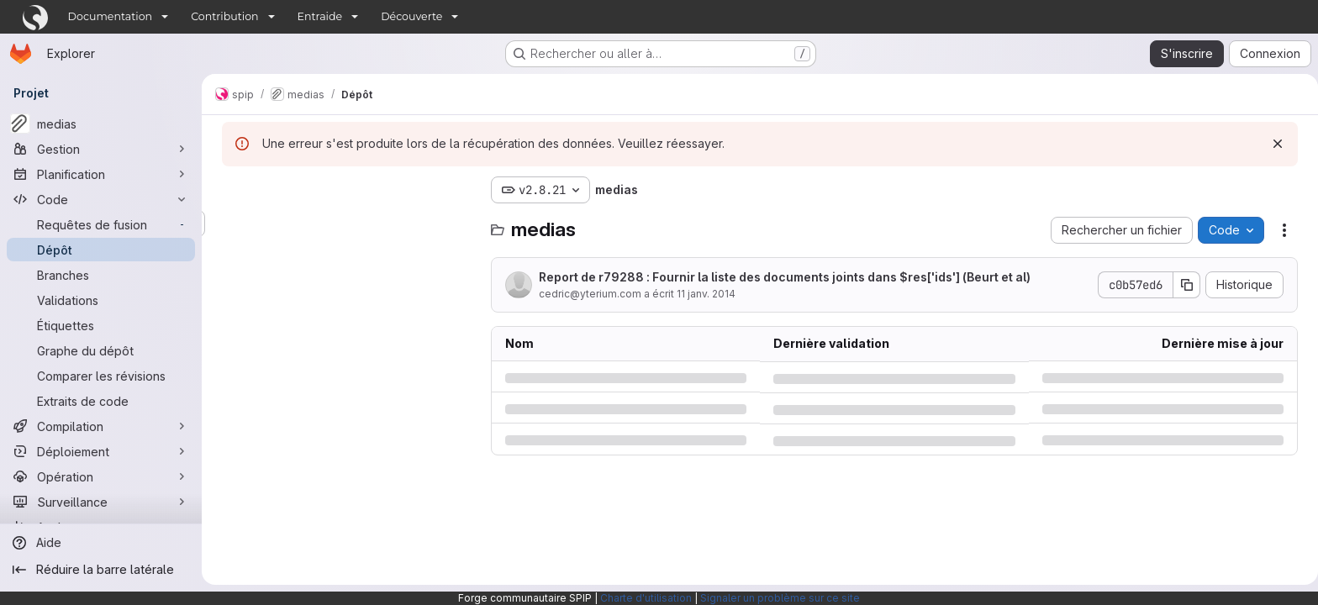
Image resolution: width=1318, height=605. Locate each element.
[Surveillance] (101, 501)
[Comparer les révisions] (101, 375)
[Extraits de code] (101, 401)
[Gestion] (101, 148)
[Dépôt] (101, 249)
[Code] (101, 199)
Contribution (224, 16)
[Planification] (101, 174)
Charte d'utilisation (646, 598)
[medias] (101, 123)
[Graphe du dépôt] (101, 350)
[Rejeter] (1274, 144)
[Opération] (101, 476)
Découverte (411, 16)
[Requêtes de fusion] (101, 224)
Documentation (110, 16)
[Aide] (101, 543)
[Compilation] (101, 426)
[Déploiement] (101, 451)
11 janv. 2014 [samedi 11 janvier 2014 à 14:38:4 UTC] (702, 293)
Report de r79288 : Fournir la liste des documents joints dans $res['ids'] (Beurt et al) (781, 277)
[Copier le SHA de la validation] (1183, 284)
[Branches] (101, 275)
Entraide (320, 16)
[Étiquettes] (101, 325)
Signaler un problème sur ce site (780, 598)
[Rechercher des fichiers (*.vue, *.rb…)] (345, 223)
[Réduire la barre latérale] (101, 569)
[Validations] (101, 300)
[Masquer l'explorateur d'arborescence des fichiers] (232, 189)
